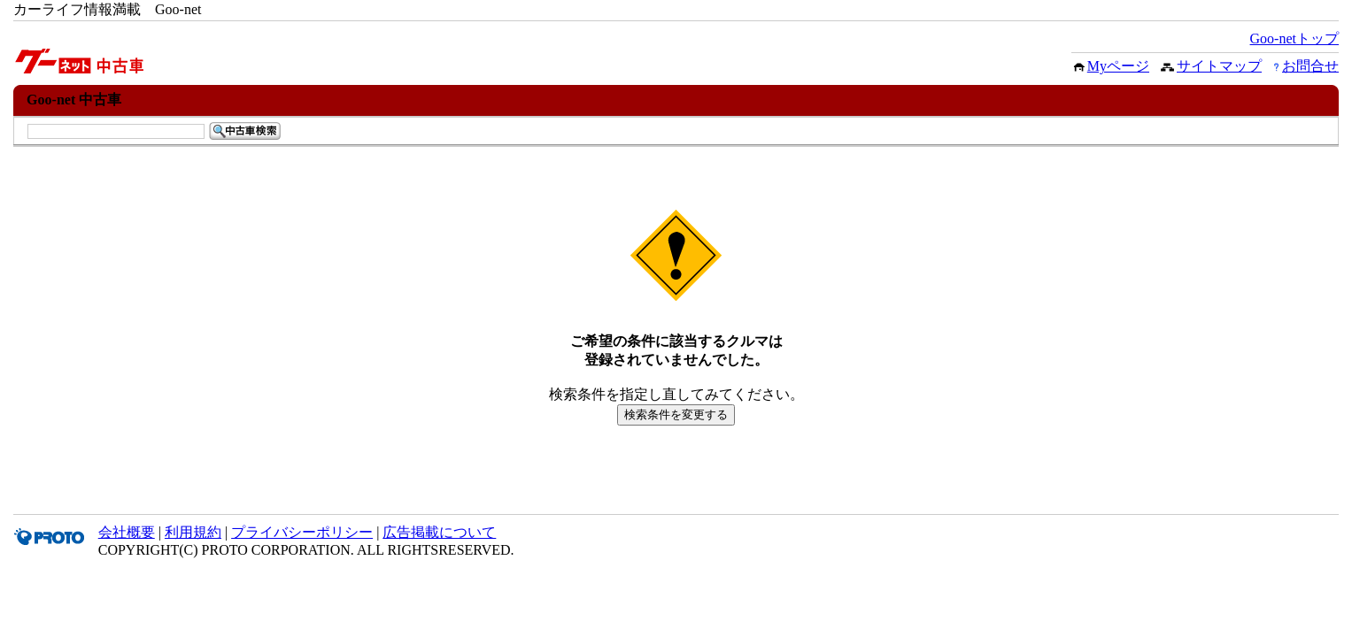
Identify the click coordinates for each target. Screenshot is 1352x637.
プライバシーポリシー (302, 532)
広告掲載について (439, 532)
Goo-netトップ (1294, 38)
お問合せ (1310, 65)
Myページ (1118, 65)
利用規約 (193, 532)
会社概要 (126, 532)
